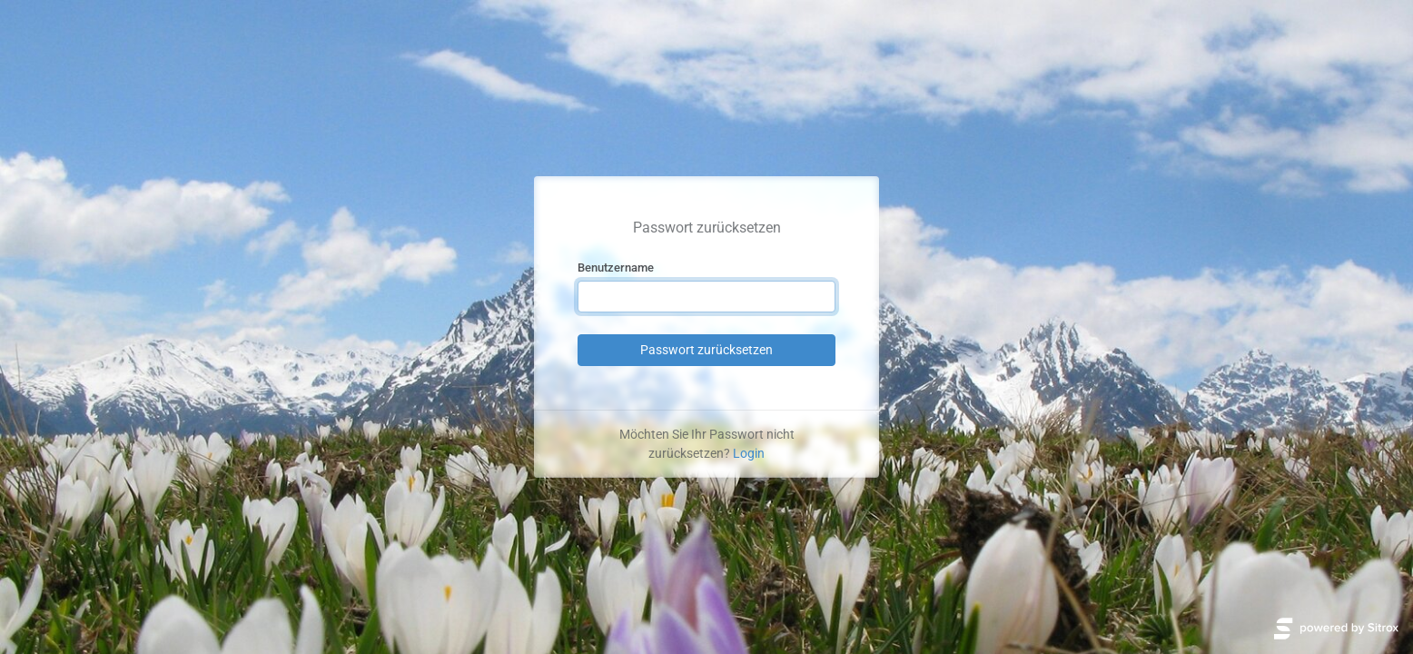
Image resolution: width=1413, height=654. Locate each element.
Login (749, 453)
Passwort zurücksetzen (706, 349)
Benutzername (616, 267)
